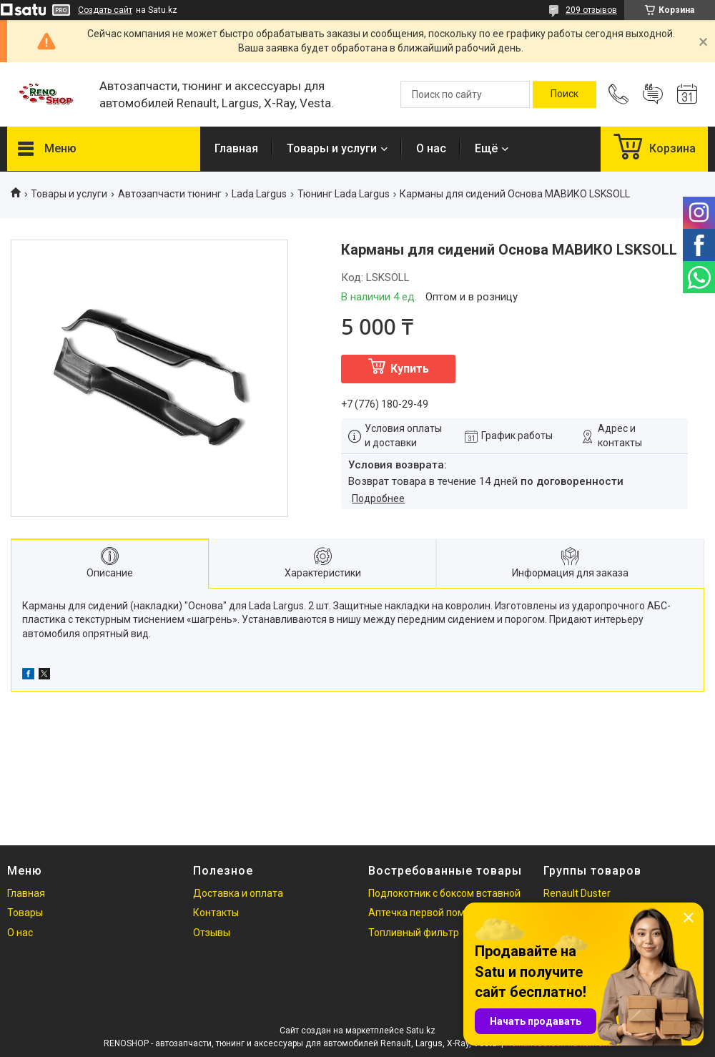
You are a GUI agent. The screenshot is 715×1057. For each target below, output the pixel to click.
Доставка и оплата (238, 893)
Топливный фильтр (413, 932)
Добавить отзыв (653, 94)
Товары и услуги (332, 148)
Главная (236, 148)
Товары (25, 912)
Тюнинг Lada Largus (343, 194)
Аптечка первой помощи (426, 912)
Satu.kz (420, 1031)
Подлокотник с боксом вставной (444, 893)
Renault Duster (577, 893)
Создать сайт (105, 10)
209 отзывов (591, 10)
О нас (431, 148)
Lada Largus (259, 194)
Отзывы (211, 932)
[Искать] (564, 94)
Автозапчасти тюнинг (170, 194)
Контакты (216, 912)
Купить (409, 368)
